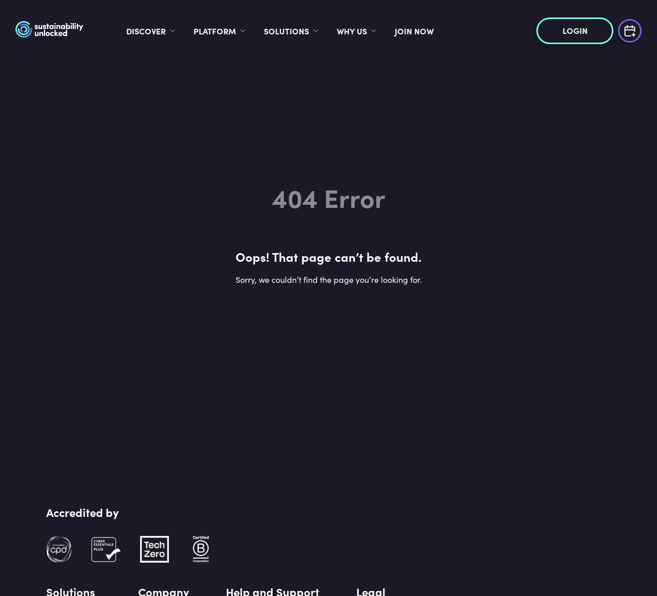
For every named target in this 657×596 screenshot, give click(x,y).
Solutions (319, 30)
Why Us (385, 30)
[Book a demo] (630, 29)
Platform (248, 30)
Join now (447, 30)
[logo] (78, 31)
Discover (179, 30)
